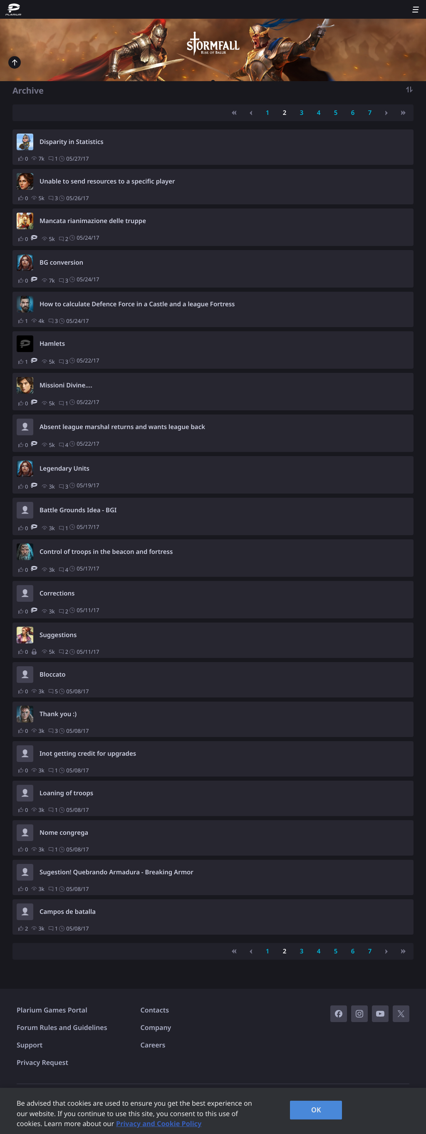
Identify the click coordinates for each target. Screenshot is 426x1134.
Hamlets (52, 344)
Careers (153, 1045)
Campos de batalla (68, 912)
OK (316, 1109)
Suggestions (58, 635)
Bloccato (53, 674)
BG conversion (61, 262)
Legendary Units (64, 468)
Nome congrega (64, 833)
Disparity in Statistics (72, 142)
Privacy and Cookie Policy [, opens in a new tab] (158, 1123)
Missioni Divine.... (66, 385)
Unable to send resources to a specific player (107, 181)
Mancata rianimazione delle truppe (93, 221)
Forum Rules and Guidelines (62, 1027)
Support (29, 1045)
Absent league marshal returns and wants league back (122, 427)
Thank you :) (58, 714)
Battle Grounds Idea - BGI (78, 510)
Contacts (155, 1010)
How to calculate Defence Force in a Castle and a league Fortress (137, 304)
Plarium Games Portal (52, 1010)
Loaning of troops (66, 793)
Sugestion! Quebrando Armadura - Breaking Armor (116, 872)
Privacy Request (42, 1062)
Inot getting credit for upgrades (88, 753)
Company (156, 1027)
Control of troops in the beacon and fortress (106, 552)
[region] (213, 1111)
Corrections (57, 593)
